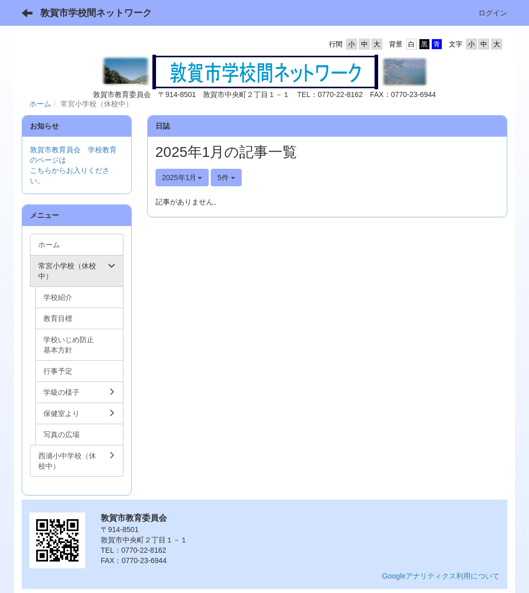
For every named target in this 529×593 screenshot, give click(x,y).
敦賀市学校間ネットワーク (96, 13)
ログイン (492, 13)
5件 (226, 177)
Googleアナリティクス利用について (441, 576)
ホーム (40, 104)
